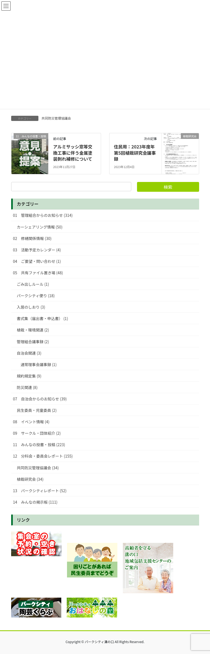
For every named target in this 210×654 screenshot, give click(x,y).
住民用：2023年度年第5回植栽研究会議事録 (135, 152)
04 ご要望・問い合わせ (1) (37, 261)
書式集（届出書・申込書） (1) (42, 318)
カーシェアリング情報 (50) (40, 227)
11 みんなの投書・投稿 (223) (39, 444)
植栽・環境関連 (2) (33, 330)
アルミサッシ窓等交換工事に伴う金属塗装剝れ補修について (72, 152)
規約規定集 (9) (29, 376)
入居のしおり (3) (31, 307)
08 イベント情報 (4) (31, 421)
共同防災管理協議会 (56, 118)
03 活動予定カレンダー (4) (37, 250)
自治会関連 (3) (29, 353)
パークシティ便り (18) (36, 295)
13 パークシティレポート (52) (40, 490)
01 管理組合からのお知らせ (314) (43, 215)
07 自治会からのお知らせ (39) (40, 398)
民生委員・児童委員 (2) (37, 410)
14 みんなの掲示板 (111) (35, 502)
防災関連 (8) (27, 387)
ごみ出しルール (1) (33, 284)
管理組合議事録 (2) (33, 341)
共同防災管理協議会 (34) (38, 467)
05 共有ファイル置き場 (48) (38, 272)
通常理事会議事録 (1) (39, 364)
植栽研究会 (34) (30, 479)
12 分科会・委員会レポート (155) (43, 456)
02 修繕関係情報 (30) (32, 238)
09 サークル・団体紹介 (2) (37, 433)
